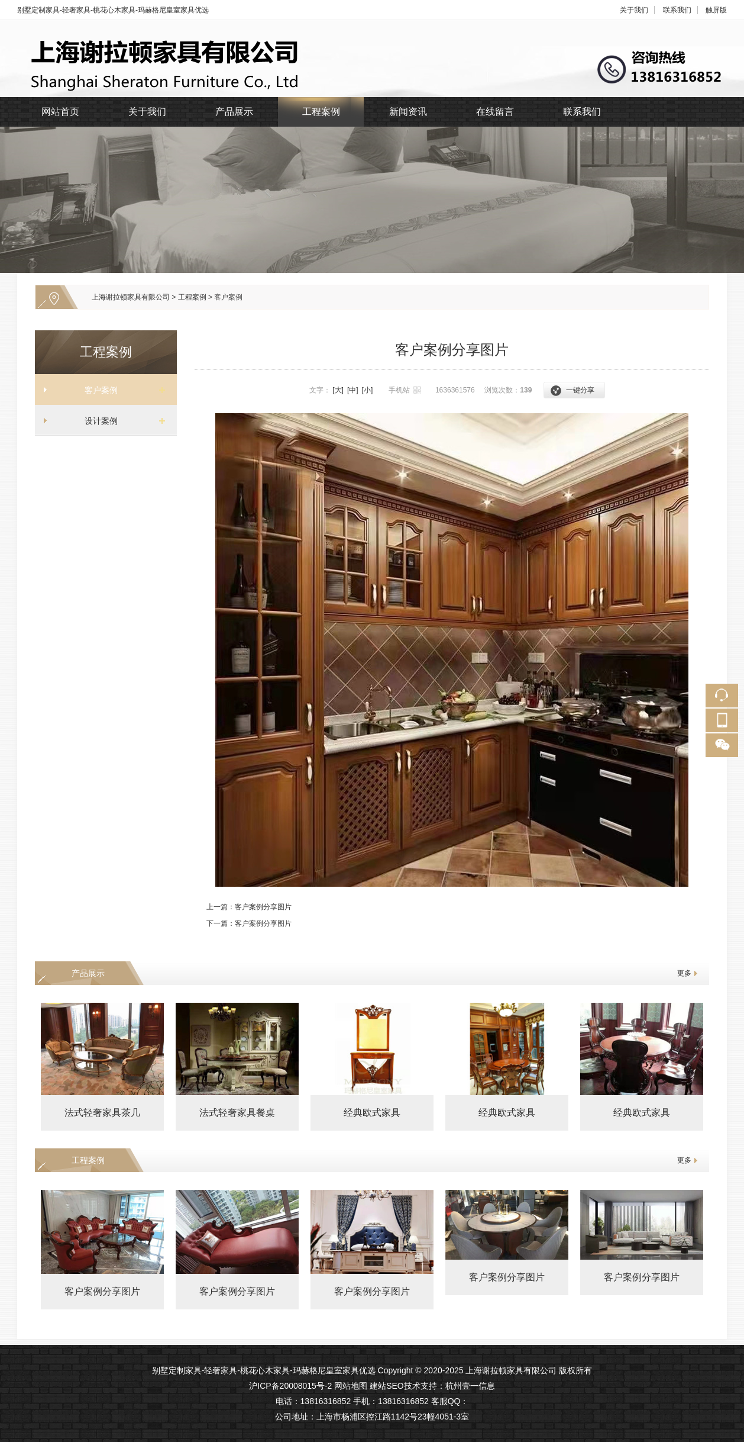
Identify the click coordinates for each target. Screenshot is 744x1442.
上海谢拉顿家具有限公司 (131, 297)
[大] (338, 390)
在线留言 (495, 112)
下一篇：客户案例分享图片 (249, 923)
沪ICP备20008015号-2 (290, 1385)
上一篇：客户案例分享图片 (249, 907)
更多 (684, 973)
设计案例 (101, 421)
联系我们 (677, 10)
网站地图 (350, 1385)
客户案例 (228, 297)
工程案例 (321, 112)
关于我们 (634, 10)
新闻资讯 (408, 112)
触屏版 (716, 10)
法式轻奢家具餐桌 (237, 1113)
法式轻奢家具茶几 (102, 1113)
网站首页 (60, 112)
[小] (367, 390)
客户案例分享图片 (102, 1291)
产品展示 (234, 112)
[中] (352, 390)
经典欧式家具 (372, 1113)
